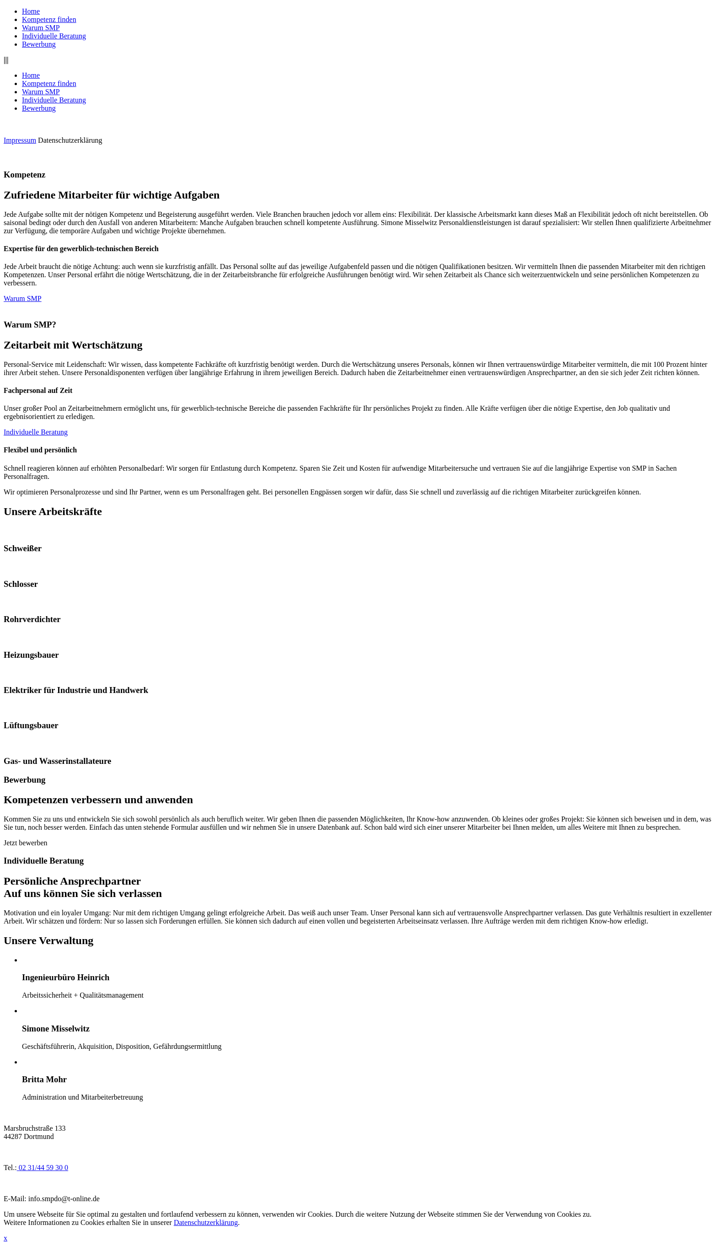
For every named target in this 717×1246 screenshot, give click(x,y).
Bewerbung (39, 44)
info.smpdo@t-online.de (64, 1199)
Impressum (20, 140)
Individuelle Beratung (54, 36)
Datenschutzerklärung (70, 140)
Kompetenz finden (49, 19)
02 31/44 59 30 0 (42, 1167)
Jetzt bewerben (26, 843)
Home (31, 11)
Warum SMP (41, 28)
